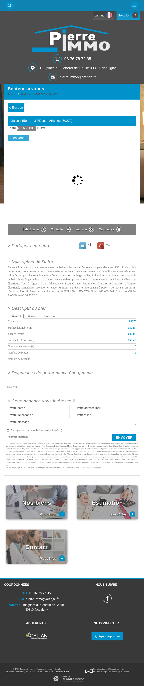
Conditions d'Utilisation (74, 467)
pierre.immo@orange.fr (78, 77)
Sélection (124, 15)
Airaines (25, 94)
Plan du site (9, 672)
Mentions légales (22, 672)
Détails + (32, 316)
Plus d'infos (52, 514)
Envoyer (124, 437)
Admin (52, 672)
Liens (45, 672)
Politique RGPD (62, 672)
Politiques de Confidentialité (49, 467)
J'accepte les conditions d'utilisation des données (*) (37, 430)
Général (15, 316)
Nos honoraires (36, 672)
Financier (50, 316)
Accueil (12, 94)
